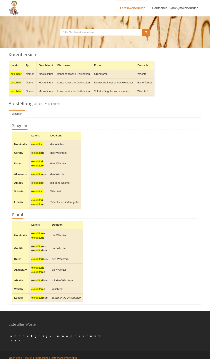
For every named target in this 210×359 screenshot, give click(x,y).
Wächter (17, 113)
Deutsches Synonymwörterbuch (175, 8)
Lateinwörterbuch (132, 8)
